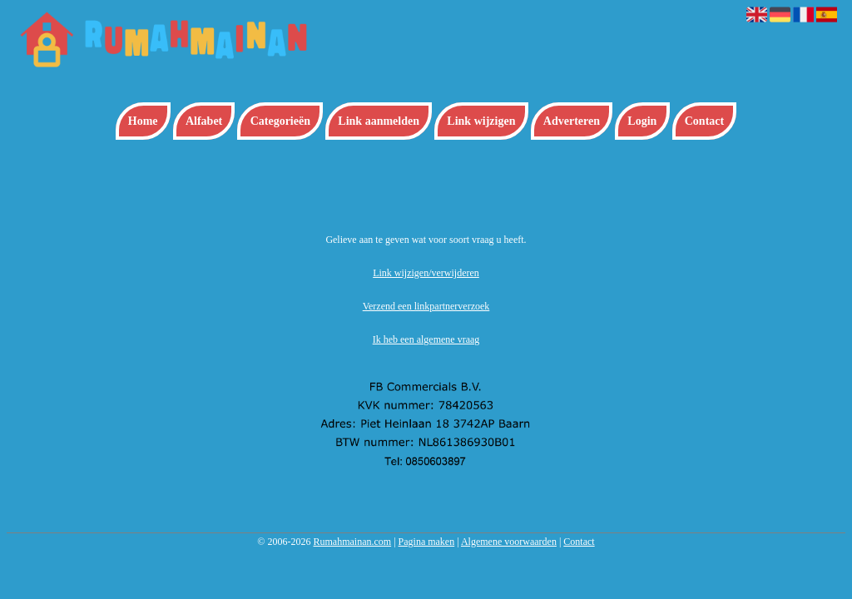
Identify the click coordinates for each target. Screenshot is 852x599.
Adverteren (571, 121)
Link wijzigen (481, 121)
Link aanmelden (378, 121)
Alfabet (204, 121)
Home (143, 121)
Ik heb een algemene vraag (426, 339)
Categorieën (280, 121)
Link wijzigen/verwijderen (426, 273)
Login (641, 121)
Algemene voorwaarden (509, 541)
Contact (704, 121)
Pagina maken (427, 541)
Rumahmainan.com (352, 541)
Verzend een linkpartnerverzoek (426, 306)
